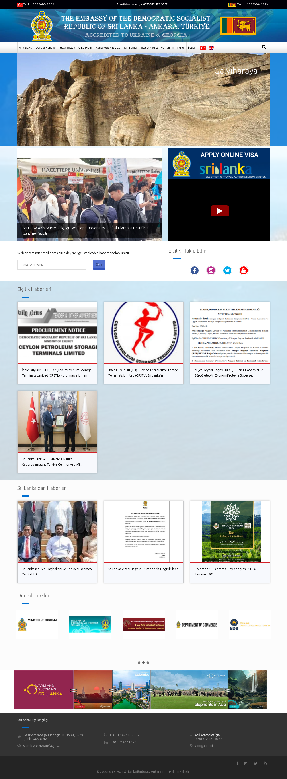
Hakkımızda (67, 47)
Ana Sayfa (25, 47)
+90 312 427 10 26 (123, 742)
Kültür (181, 47)
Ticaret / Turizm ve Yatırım (157, 47)
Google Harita (205, 746)
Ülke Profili (85, 47)
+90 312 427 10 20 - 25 (125, 735)
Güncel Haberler (46, 47)
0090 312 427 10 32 (208, 739)
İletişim (192, 47)
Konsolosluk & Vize (108, 47)
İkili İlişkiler (130, 47)
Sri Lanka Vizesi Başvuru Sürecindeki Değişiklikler (143, 569)
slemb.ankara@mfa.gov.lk (42, 746)
